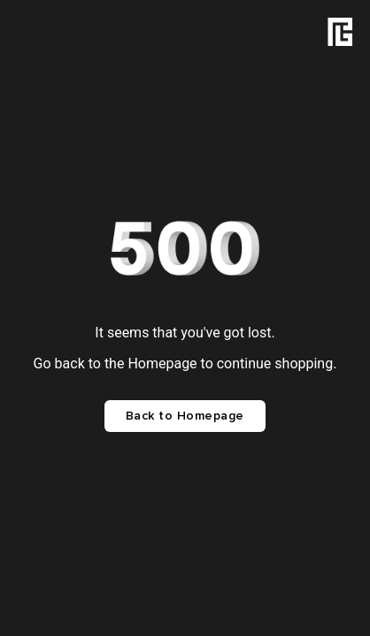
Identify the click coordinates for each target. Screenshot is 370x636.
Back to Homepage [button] (185, 416)
